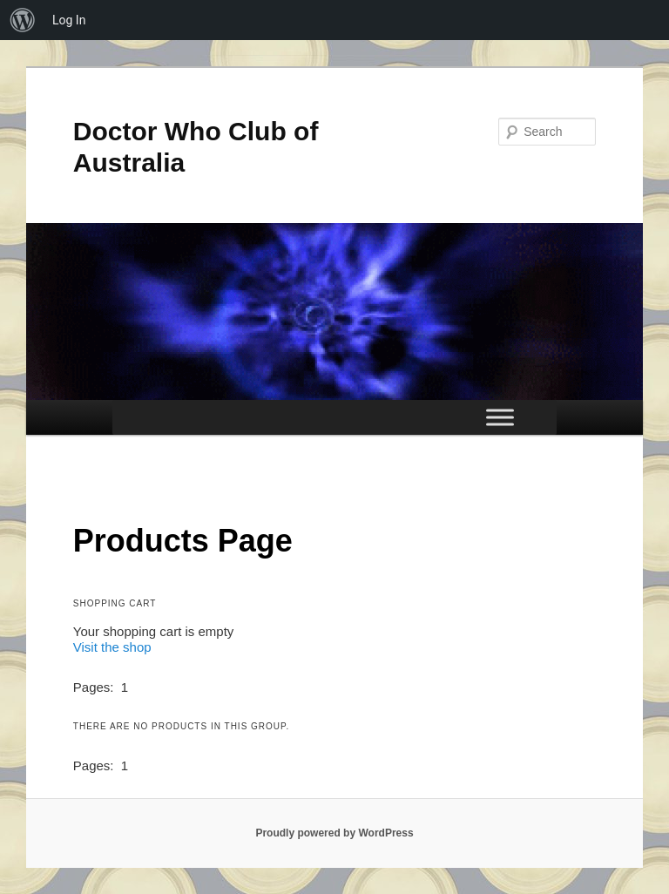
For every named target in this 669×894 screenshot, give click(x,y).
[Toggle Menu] (500, 418)
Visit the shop (112, 647)
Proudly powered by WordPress (334, 833)
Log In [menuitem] (68, 20)
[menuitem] (22, 20)
